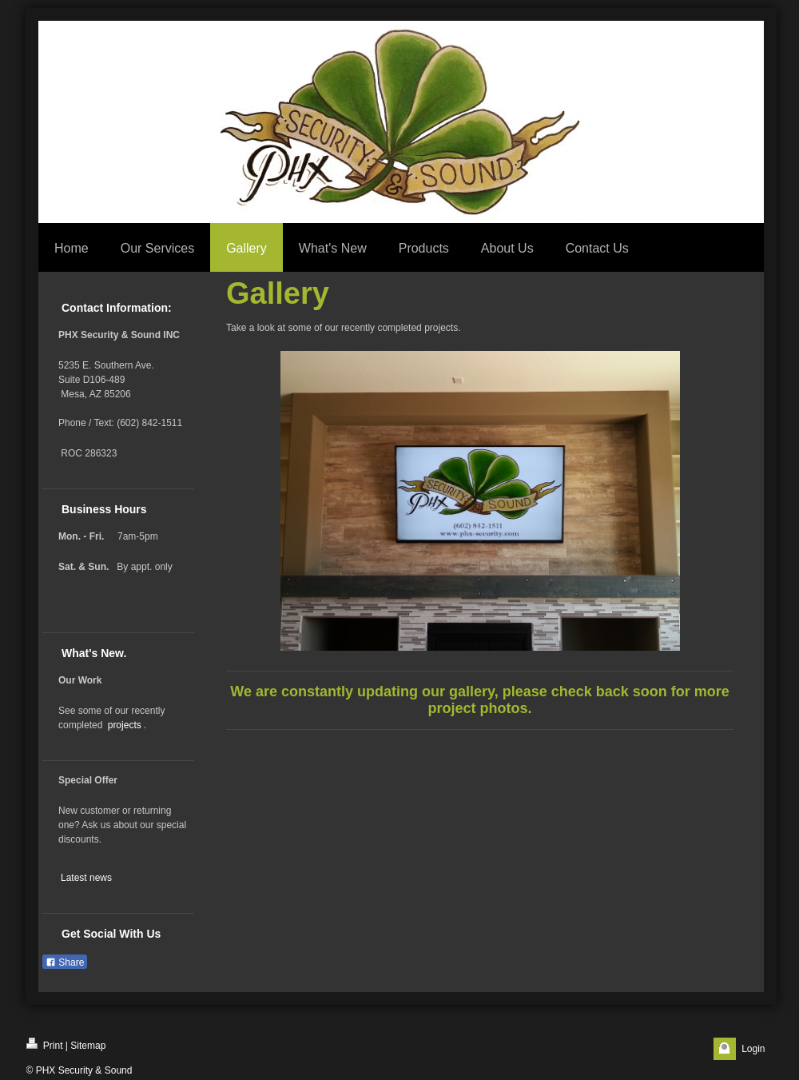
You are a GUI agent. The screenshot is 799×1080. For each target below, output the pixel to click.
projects (124, 725)
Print (44, 1044)
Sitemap (87, 1045)
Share (65, 962)
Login (753, 1048)
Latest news (86, 877)
